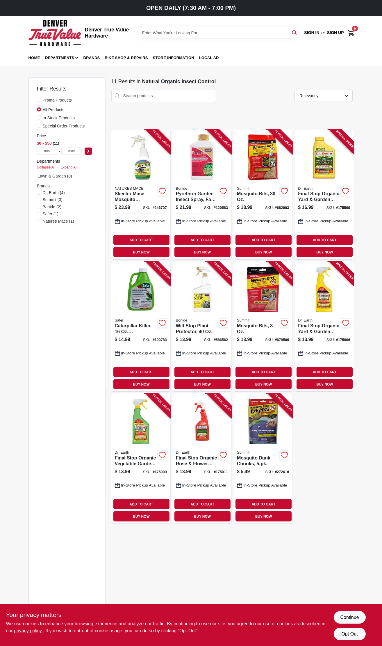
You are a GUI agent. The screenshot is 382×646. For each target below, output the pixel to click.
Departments (59, 58)
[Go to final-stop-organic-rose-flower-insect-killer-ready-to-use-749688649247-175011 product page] (201, 458)
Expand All (68, 167)
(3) (53, 199)
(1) (51, 214)
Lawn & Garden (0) (55, 176)
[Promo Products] (39, 100)
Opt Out (349, 633)
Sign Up (335, 32)
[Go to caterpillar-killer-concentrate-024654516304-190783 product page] (140, 326)
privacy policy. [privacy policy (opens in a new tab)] (28, 630)
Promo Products (57, 100)
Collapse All (46, 167)
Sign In (311, 32)
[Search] (294, 32)
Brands (91, 58)
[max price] (71, 151)
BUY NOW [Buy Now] (141, 252)
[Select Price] (88, 151)
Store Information (173, 58)
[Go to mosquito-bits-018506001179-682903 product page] (262, 194)
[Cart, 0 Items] (351, 33)
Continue (349, 617)
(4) (54, 192)
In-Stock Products (59, 117)
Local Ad (209, 58)
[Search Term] (218, 33)
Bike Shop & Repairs (126, 58)
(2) (52, 207)
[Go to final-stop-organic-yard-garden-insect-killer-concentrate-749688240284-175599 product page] (324, 194)
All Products (54, 109)
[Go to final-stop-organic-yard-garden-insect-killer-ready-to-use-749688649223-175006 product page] (324, 326)
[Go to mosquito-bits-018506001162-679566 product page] (262, 326)
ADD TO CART (141, 240)
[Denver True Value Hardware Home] (54, 33)
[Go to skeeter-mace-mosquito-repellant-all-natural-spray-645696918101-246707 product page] (140, 194)
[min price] (47, 151)
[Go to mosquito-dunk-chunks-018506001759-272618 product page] (262, 458)
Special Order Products (64, 126)
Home (34, 58)
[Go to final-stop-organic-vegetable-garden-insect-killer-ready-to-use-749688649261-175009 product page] (140, 458)
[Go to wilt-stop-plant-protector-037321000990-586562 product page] (201, 326)
